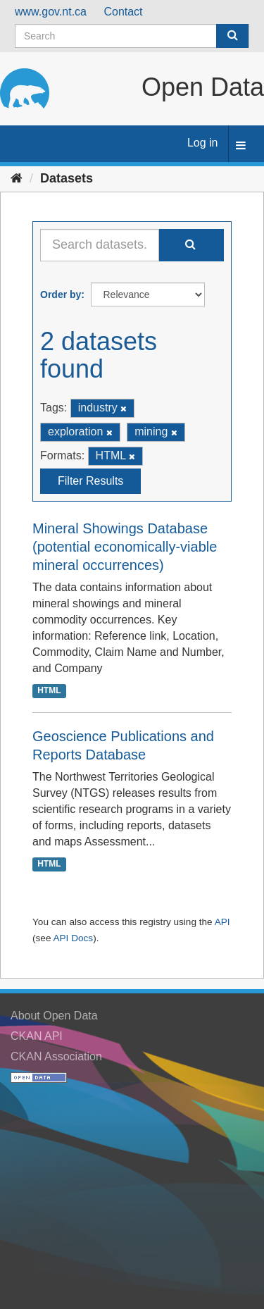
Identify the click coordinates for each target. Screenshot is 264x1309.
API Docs (73, 938)
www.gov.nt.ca (51, 12)
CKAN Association (56, 1056)
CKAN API (37, 1036)
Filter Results (90, 481)
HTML (49, 690)
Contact (122, 12)
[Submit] (232, 36)
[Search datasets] (132, 36)
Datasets (66, 178)
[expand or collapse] (240, 146)
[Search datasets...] (99, 245)
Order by (60, 294)
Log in (202, 143)
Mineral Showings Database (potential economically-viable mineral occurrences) (124, 547)
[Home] (17, 178)
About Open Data (54, 1016)
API (222, 922)
